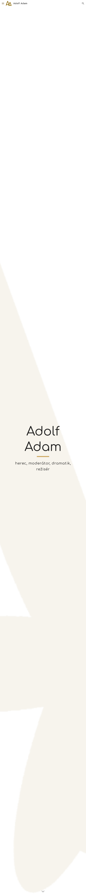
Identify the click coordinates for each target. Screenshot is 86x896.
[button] (3, 3)
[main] (43, 440)
